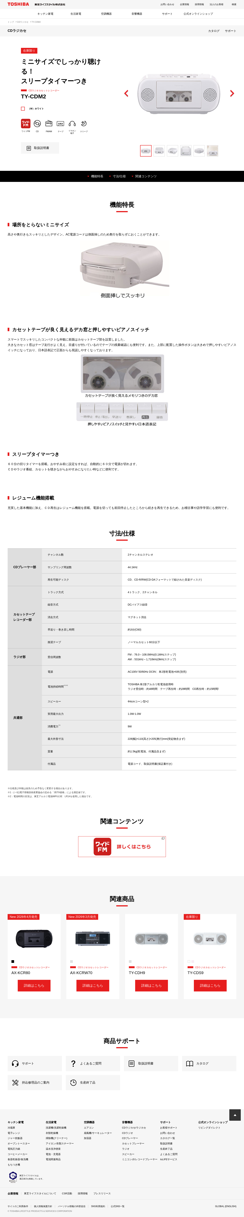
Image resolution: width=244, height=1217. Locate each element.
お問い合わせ (167, 4)
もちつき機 (14, 1164)
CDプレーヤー (130, 1138)
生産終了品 (166, 1148)
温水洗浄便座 (53, 1148)
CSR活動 (67, 1193)
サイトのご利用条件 (18, 1206)
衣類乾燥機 (52, 1133)
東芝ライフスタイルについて (40, 1193)
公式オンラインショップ (198, 13)
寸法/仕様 (119, 176)
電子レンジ (14, 1133)
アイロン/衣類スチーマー (60, 1143)
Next (232, 93)
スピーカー (128, 1154)
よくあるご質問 (168, 1154)
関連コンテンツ (146, 176)
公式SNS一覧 (118, 1206)
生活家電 (76, 13)
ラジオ (125, 1148)
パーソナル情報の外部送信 (71, 1206)
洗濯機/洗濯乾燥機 (56, 1127)
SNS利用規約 (98, 1206)
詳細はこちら (34, 985)
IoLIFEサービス (168, 1159)
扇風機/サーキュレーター (98, 1133)
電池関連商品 (53, 1159)
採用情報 (199, 4)
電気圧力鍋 (14, 1148)
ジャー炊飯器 (15, 1138)
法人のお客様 (216, 4)
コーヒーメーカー (17, 1154)
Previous (126, 93)
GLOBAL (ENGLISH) (225, 1206)
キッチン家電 (45, 13)
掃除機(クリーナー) (56, 1138)
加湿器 (87, 1138)
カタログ (214, 30)
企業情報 (184, 4)
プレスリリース (102, 1193)
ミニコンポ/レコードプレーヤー (139, 1159)
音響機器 (137, 13)
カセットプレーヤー (133, 1143)
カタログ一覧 (167, 1138)
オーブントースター (19, 1143)
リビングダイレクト (209, 1127)
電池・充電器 (53, 1154)
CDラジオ (127, 1133)
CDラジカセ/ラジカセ (134, 1127)
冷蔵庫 (11, 1127)
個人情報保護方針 (43, 1206)
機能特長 (97, 176)
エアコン (89, 1127)
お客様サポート (168, 1127)
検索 (234, 4)
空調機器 (106, 13)
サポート (167, 13)
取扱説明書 (166, 1143)
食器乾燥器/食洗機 (18, 1159)
